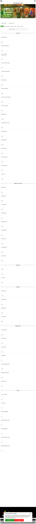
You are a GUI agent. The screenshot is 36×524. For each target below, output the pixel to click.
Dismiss (19, 520)
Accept (10, 520)
